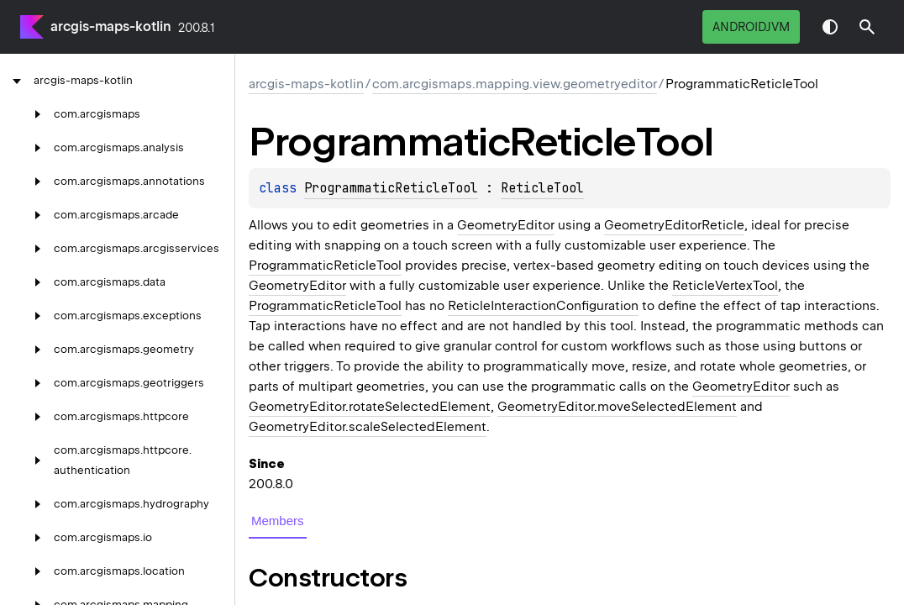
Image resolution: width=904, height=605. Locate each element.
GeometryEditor (505, 225)
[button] (867, 27)
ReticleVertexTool (725, 285)
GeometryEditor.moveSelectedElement (617, 406)
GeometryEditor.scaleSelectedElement (367, 426)
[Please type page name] (867, 27)
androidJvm (751, 27)
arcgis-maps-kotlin (110, 26)
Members (277, 520)
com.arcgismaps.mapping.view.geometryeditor (514, 84)
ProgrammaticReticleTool (391, 188)
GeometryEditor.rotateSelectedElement (370, 406)
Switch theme (830, 27)
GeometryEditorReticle (674, 225)
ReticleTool (542, 188)
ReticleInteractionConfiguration (543, 305)
